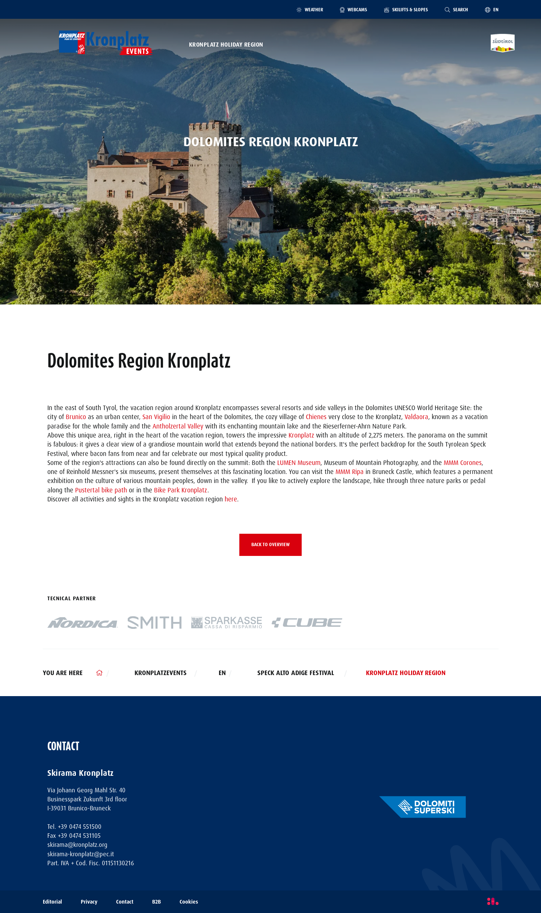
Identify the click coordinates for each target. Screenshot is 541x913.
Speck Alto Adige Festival (295, 673)
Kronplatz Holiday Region (226, 44)
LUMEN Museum (298, 463)
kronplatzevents (160, 673)
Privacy (89, 902)
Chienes (316, 417)
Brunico (76, 417)
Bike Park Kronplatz (180, 490)
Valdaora (416, 417)
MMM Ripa (350, 472)
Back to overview (270, 545)
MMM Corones (463, 463)
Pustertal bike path (101, 490)
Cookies (189, 902)
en (222, 673)
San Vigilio (156, 417)
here (231, 499)
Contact (124, 902)
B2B (156, 902)
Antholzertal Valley (178, 426)
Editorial (52, 902)
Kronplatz (301, 435)
